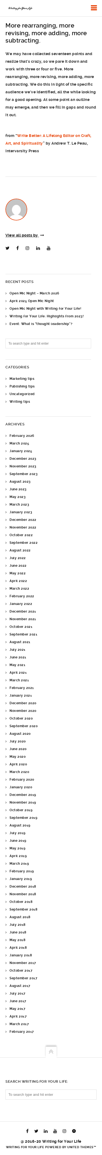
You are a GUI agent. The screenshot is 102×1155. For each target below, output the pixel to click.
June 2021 (18, 657)
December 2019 (23, 795)
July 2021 (18, 650)
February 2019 (22, 871)
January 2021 (21, 695)
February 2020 (22, 779)
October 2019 (21, 810)
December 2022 (23, 520)
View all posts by (24, 235)
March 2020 (19, 772)
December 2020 (23, 703)
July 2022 (18, 558)
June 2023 (18, 489)
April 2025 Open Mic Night (32, 301)
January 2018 (21, 955)
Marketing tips (22, 379)
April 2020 (18, 764)
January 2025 (21, 451)
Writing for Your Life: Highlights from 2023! (47, 316)
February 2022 (22, 596)
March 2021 (19, 680)
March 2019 (19, 863)
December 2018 (23, 886)
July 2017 (18, 993)
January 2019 (21, 879)
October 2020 (21, 718)
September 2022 (24, 543)
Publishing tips (22, 386)
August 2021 (20, 642)
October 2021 (21, 627)
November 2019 (23, 802)
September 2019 (23, 818)
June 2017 (18, 1001)
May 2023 (18, 497)
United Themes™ (81, 1147)
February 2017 (22, 1032)
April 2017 (18, 1016)
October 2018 (21, 902)
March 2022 (19, 588)
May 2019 (17, 848)
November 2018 (23, 894)
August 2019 (20, 825)
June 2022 (18, 566)
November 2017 (23, 963)
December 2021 (23, 611)
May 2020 (18, 757)
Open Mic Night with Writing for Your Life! (45, 309)
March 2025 (19, 443)
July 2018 (18, 925)
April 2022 (18, 581)
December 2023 (23, 459)
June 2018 (18, 932)
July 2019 (18, 833)
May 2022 (18, 573)
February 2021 (22, 688)
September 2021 (23, 634)
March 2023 (19, 504)
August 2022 (20, 550)
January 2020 (21, 787)
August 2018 (20, 917)
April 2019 (18, 856)
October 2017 (21, 970)
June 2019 (18, 841)
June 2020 (18, 749)
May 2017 (17, 1009)
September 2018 (23, 909)
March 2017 (19, 1024)
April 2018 (18, 948)
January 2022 (21, 604)
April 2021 (18, 673)
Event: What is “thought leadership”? (41, 324)
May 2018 (17, 940)
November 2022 (23, 527)
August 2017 (20, 986)
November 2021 (23, 619)
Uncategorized (22, 394)
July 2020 (18, 741)
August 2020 (20, 734)
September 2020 (24, 726)
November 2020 (23, 711)
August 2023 (20, 482)
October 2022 (21, 535)
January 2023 (21, 512)
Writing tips (20, 402)
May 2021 (17, 665)
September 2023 (24, 474)
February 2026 (22, 436)
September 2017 (23, 978)
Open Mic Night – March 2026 (34, 293)
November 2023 (23, 466)
